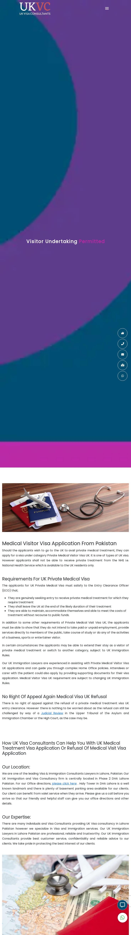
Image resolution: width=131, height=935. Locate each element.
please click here (64, 783)
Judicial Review (52, 713)
